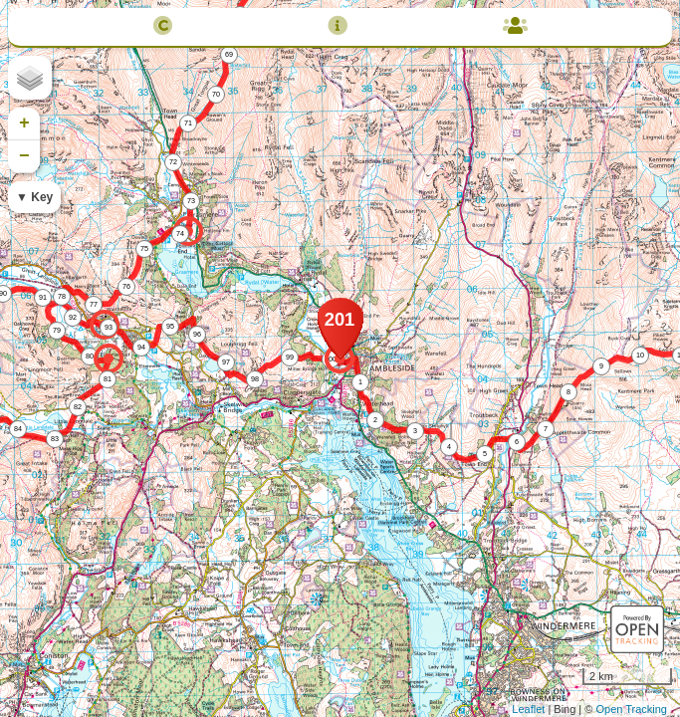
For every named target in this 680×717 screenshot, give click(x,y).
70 (216, 94)
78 (62, 296)
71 (188, 123)
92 (73, 317)
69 (229, 54)
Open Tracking (631, 709)
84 (18, 428)
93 (109, 327)
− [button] (24, 156)
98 (255, 378)
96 (197, 334)
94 (141, 347)
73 (191, 200)
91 (43, 297)
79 (57, 330)
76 (126, 286)
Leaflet (528, 709)
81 (108, 378)
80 (90, 356)
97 (226, 362)
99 (290, 357)
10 (640, 355)
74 (180, 233)
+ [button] (24, 123)
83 (55, 438)
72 (173, 161)
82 (78, 406)
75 (144, 248)
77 (94, 304)
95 (170, 326)
